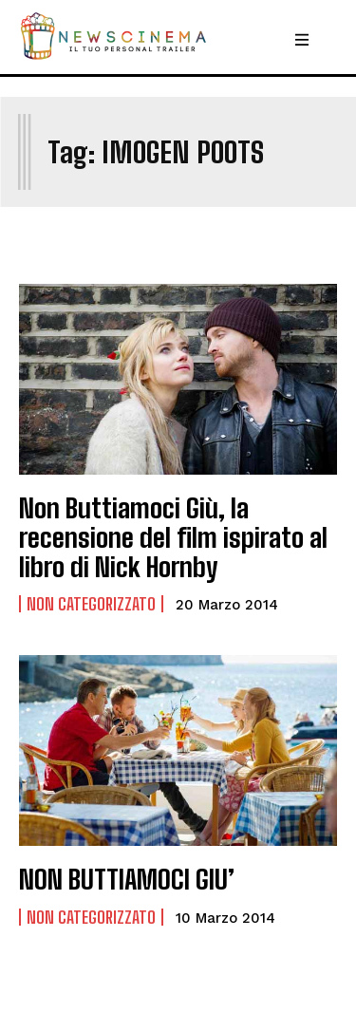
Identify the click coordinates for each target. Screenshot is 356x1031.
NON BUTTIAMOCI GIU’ (126, 879)
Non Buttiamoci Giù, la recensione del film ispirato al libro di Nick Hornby (173, 537)
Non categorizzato (91, 603)
